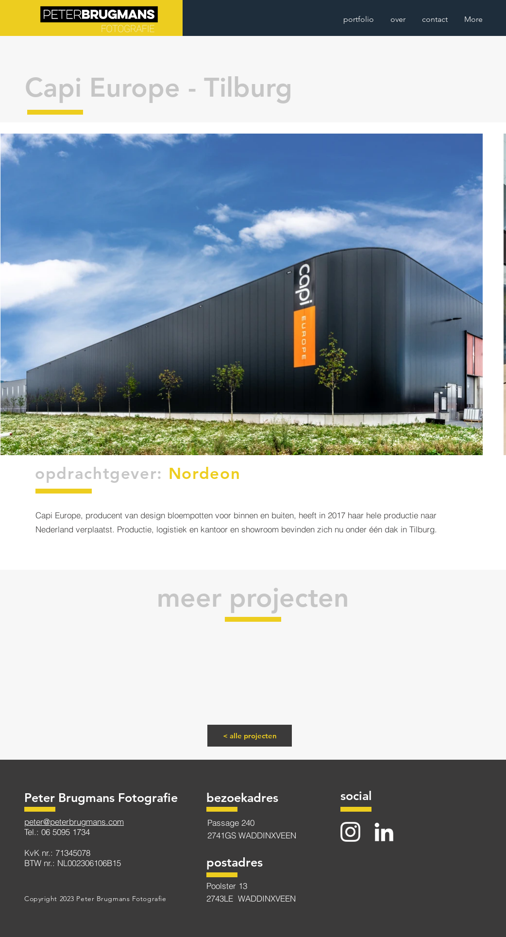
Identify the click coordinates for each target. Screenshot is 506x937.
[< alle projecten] (249, 736)
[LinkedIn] (384, 831)
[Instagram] (350, 831)
